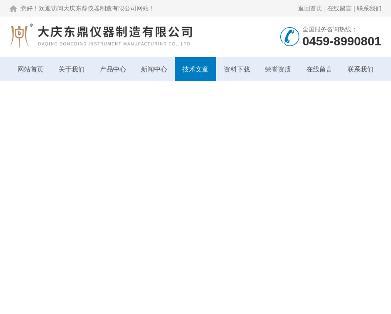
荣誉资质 (278, 69)
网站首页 (30, 69)
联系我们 (369, 8)
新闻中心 (154, 69)
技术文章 (195, 69)
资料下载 (237, 69)
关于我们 (71, 69)
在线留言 (339, 8)
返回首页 (310, 8)
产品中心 (113, 69)
